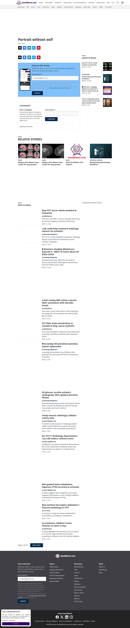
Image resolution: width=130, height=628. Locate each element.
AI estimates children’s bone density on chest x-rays (57, 524)
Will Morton (48, 216)
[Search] (118, 3)
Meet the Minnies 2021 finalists (74, 163)
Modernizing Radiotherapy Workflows (91, 78)
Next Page (37, 545)
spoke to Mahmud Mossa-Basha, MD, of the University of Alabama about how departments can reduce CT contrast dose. (60, 446)
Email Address (37, 74)
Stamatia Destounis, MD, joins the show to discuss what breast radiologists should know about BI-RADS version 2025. (60, 262)
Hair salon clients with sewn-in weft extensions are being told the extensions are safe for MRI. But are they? (60, 313)
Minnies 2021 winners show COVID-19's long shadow (28, 163)
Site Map (86, 621)
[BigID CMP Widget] (16, 618)
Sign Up (37, 93)
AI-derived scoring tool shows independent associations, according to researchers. (58, 514)
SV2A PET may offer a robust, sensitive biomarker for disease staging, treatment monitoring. (61, 220)
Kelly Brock (48, 308)
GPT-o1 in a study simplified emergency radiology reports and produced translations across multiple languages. (61, 239)
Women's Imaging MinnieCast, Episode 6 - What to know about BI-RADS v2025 (90, 89)
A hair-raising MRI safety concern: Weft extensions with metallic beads (91, 101)
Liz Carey (47, 510)
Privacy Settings (51, 621)
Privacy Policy (39, 621)
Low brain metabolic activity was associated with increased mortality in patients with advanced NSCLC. (61, 334)
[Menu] (122, 3)
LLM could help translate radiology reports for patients (60, 230)
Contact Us (77, 621)
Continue (51, 119)
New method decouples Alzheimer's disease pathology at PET (60, 506)
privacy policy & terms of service (59, 88)
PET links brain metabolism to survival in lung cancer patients (58, 324)
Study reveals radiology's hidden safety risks (59, 416)
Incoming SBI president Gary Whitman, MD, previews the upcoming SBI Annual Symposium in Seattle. (60, 354)
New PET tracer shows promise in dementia (90, 64)
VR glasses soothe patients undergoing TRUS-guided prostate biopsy (60, 395)
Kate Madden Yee (50, 421)
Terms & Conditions (65, 621)
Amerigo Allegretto (50, 234)
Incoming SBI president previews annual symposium (60, 345)
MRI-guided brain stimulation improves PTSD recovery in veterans (60, 485)
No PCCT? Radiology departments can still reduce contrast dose (59, 437)
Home (20, 160)
